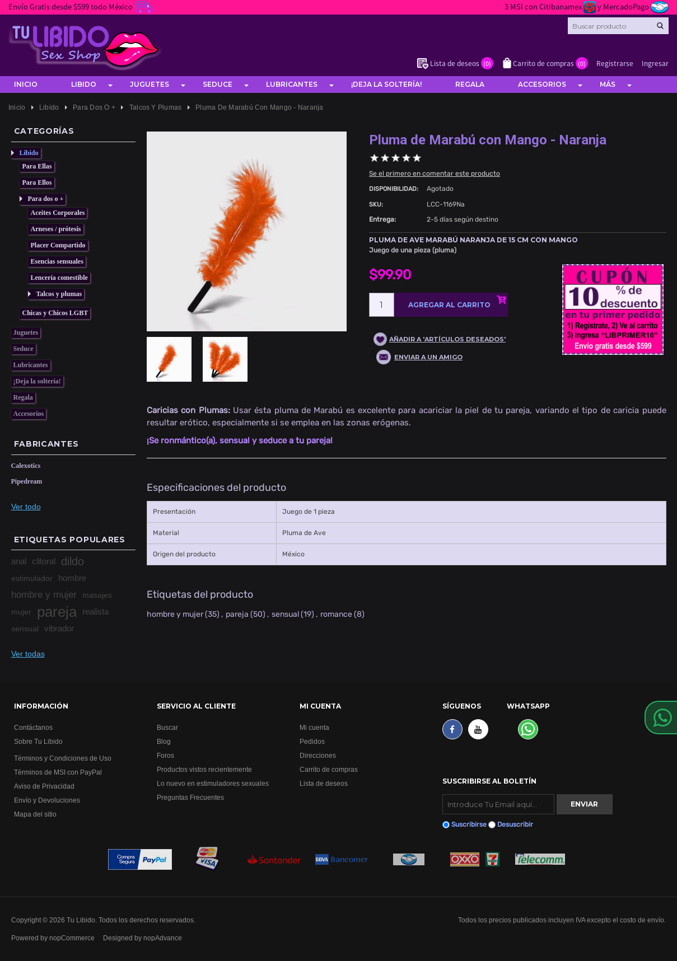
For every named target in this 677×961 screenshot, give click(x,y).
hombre (72, 578)
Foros (165, 755)
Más (607, 84)
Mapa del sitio (35, 814)
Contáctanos (33, 727)
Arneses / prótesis (56, 229)
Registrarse (614, 63)
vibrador (59, 628)
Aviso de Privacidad (44, 786)
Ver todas (28, 653)
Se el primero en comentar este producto (434, 173)
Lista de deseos (324, 783)
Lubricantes (292, 84)
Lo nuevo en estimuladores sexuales (213, 783)
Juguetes (149, 84)
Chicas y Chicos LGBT (55, 313)
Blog (164, 741)
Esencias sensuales (57, 261)
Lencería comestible (59, 278)
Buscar (167, 727)
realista (95, 611)
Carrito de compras (329, 769)
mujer (21, 611)
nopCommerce (72, 938)
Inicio (26, 84)
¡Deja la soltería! (386, 84)
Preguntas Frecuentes (190, 797)
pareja (57, 611)
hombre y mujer (44, 594)
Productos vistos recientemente (204, 769)
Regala (469, 84)
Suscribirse (469, 824)
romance (336, 614)
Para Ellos (37, 182)
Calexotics (26, 466)
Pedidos (312, 741)
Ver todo (26, 506)
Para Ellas (37, 166)
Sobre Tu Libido (38, 741)
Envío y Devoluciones (47, 800)
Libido (83, 84)
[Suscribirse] (498, 804)
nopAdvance (162, 938)
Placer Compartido (58, 245)
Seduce (217, 84)
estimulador (32, 578)
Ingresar (655, 63)
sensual (25, 628)
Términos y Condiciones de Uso (62, 758)
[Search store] (618, 25)
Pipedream (27, 481)
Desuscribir (515, 824)
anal (18, 561)
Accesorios (542, 84)
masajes (97, 594)
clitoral (43, 561)
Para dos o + (46, 199)
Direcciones (318, 755)
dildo (72, 561)
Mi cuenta (314, 727)
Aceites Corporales (58, 213)
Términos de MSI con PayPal (58, 772)
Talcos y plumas (59, 294)
